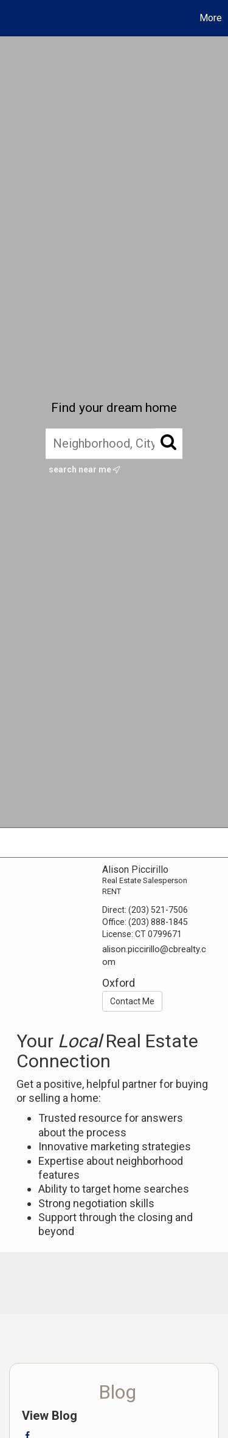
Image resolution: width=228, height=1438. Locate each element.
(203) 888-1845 (158, 922)
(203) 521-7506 (158, 910)
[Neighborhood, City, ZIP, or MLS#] (114, 443)
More (210, 18)
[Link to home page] (11, 18)
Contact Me (132, 1001)
